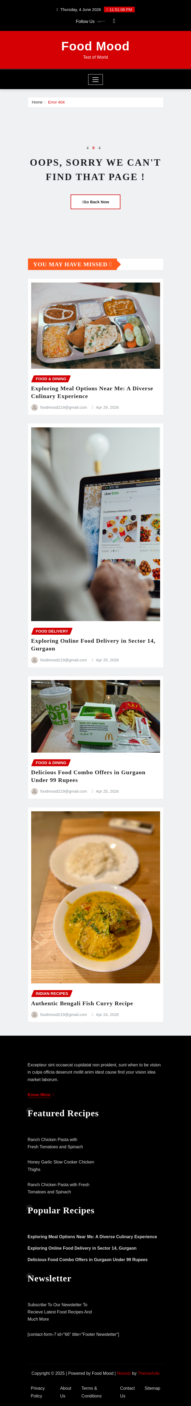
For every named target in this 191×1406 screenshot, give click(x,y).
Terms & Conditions (92, 1392)
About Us (65, 1392)
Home (37, 102)
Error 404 (56, 102)
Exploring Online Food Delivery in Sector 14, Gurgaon (82, 1248)
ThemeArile (149, 1373)
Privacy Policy (38, 1392)
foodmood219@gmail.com (63, 407)
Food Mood (95, 46)
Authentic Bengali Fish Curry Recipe (82, 1003)
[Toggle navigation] (95, 79)
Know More (41, 1095)
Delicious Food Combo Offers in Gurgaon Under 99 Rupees (88, 1259)
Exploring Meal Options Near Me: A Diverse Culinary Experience (92, 1236)
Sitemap (152, 1388)
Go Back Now (95, 202)
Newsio (124, 1373)
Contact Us (127, 1392)
